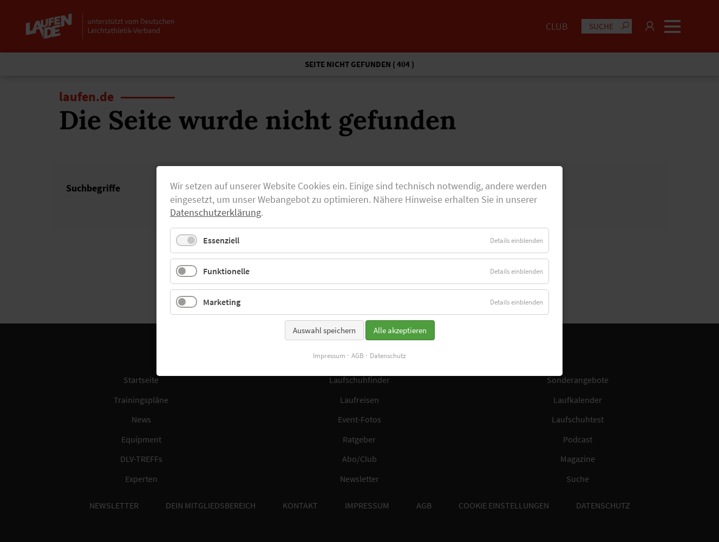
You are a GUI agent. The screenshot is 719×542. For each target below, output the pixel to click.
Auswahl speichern (324, 330)
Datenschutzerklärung (215, 213)
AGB (357, 355)
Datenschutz (388, 355)
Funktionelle (226, 271)
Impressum (329, 355)
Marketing (221, 301)
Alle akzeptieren (400, 330)
